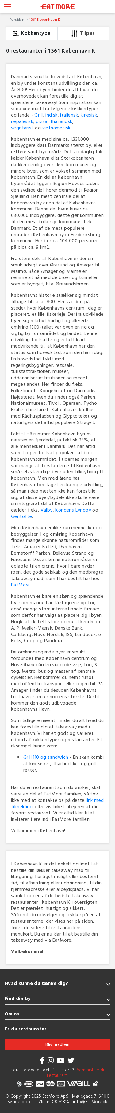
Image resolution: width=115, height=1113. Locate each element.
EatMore (20, 584)
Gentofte (21, 516)
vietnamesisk (56, 127)
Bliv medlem (57, 1044)
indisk (51, 114)
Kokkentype (31, 33)
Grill (38, 114)
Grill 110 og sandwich (45, 757)
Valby (46, 509)
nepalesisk (22, 121)
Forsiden (17, 19)
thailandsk (61, 121)
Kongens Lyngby (73, 509)
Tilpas (83, 33)
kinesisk (89, 114)
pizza (42, 121)
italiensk (69, 114)
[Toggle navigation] (7, 7)
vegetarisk (22, 127)
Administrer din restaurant (77, 1072)
